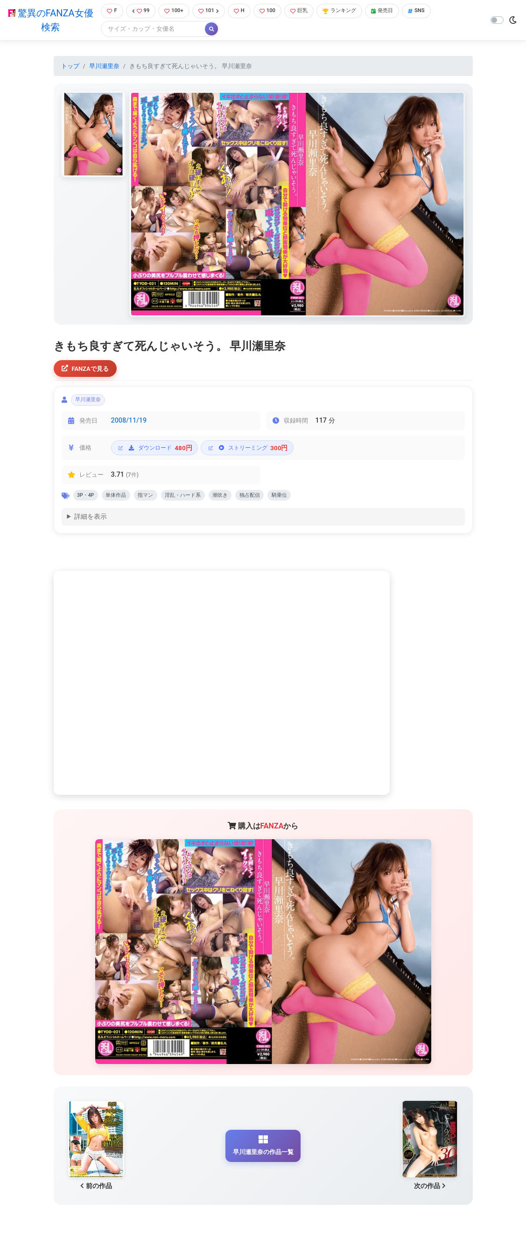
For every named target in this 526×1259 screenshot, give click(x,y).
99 (139, 11)
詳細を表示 (90, 525)
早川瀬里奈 (104, 66)
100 (274, 11)
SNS (436, 11)
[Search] (149, 30)
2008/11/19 (129, 427)
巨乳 (308, 11)
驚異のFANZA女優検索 (49, 21)
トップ (70, 66)
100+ (174, 11)
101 (211, 11)
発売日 (399, 11)
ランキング (352, 11)
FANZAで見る (88, 371)
